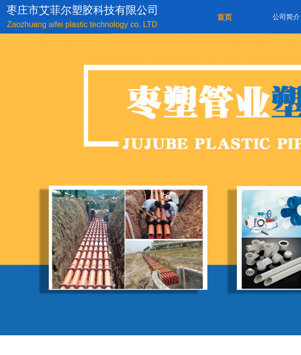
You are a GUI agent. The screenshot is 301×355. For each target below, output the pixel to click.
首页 (224, 17)
